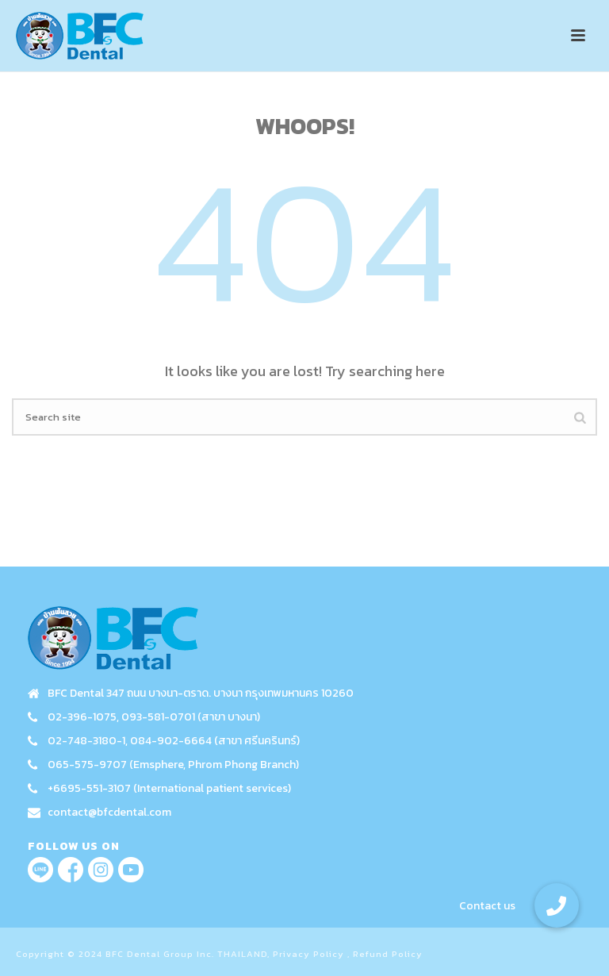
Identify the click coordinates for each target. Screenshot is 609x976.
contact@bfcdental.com (109, 812)
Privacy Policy (308, 953)
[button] (556, 905)
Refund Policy (388, 953)
